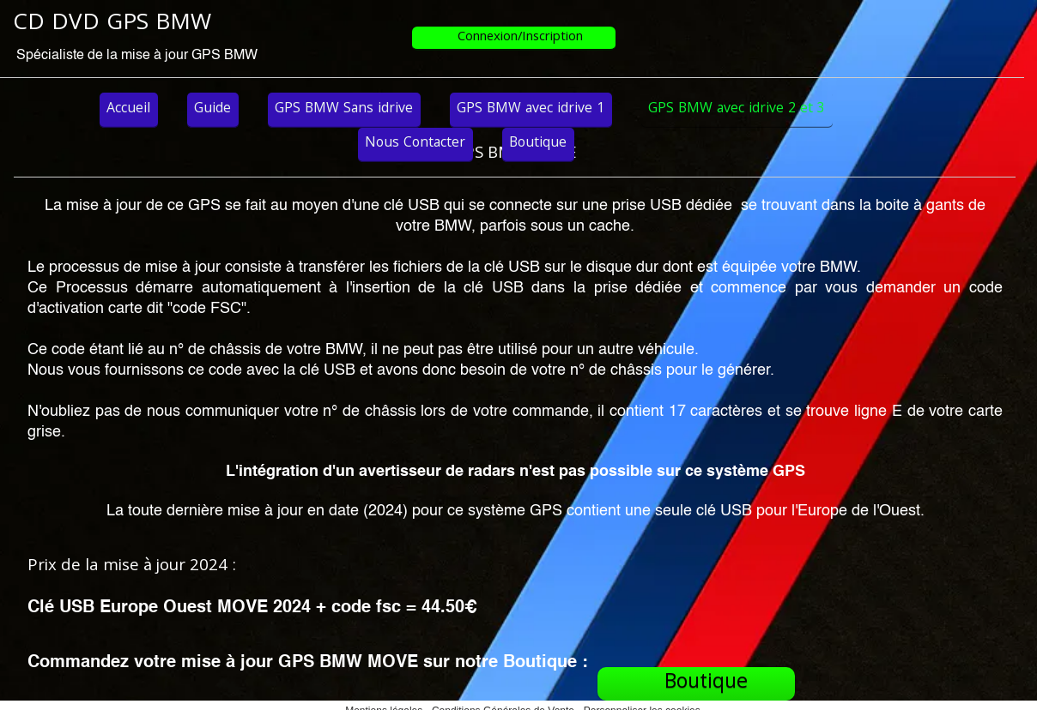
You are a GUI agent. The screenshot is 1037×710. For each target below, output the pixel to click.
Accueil (128, 109)
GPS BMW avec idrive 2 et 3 (736, 109)
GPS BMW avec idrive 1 (530, 109)
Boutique (538, 143)
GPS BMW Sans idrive (344, 109)
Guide (212, 109)
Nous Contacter (415, 143)
